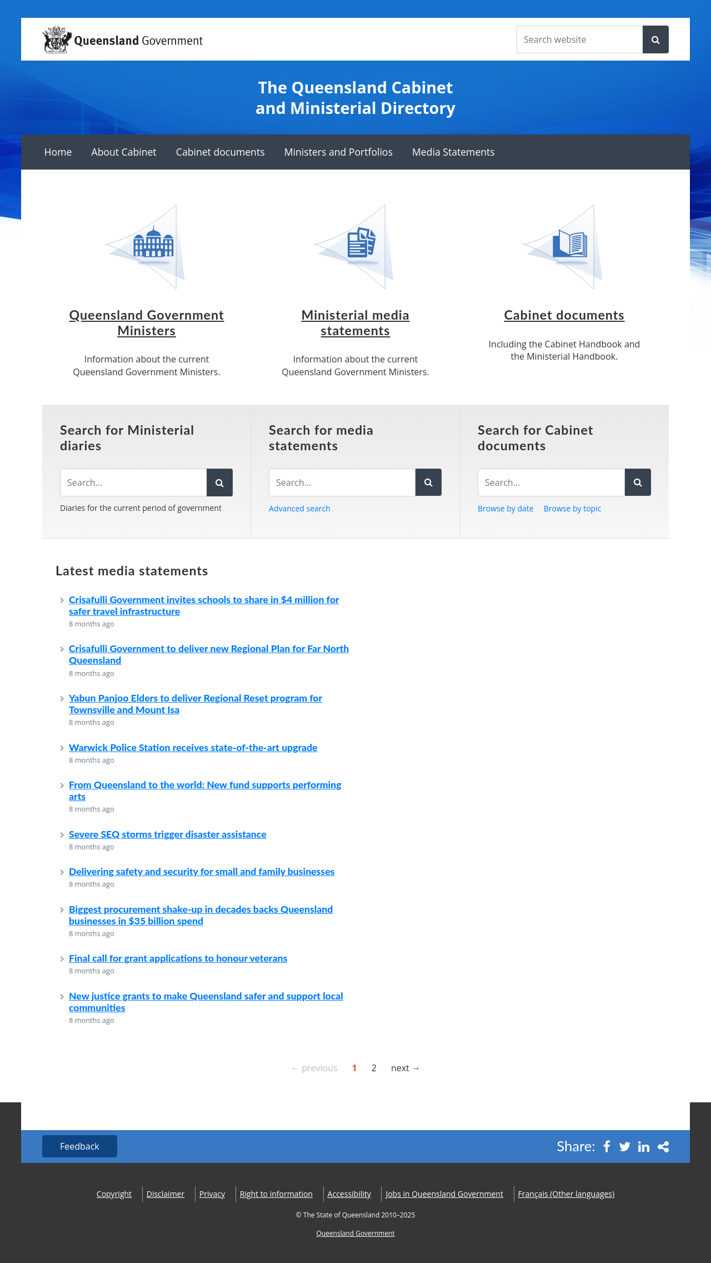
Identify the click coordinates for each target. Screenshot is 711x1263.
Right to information (276, 1194)
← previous (314, 1067)
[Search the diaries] (133, 482)
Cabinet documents (220, 151)
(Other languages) (566, 1194)
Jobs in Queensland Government (444, 1194)
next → (405, 1067)
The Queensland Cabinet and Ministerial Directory (355, 97)
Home (58, 151)
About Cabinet (124, 151)
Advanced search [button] (300, 508)
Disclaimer (165, 1194)
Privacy (212, 1194)
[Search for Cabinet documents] (551, 482)
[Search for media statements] (342, 482)
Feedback (79, 1146)
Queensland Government (355, 1233)
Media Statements (453, 151)
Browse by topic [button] (573, 508)
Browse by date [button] (506, 508)
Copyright (114, 1194)
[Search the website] (580, 39)
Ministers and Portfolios (338, 151)
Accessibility (349, 1194)
